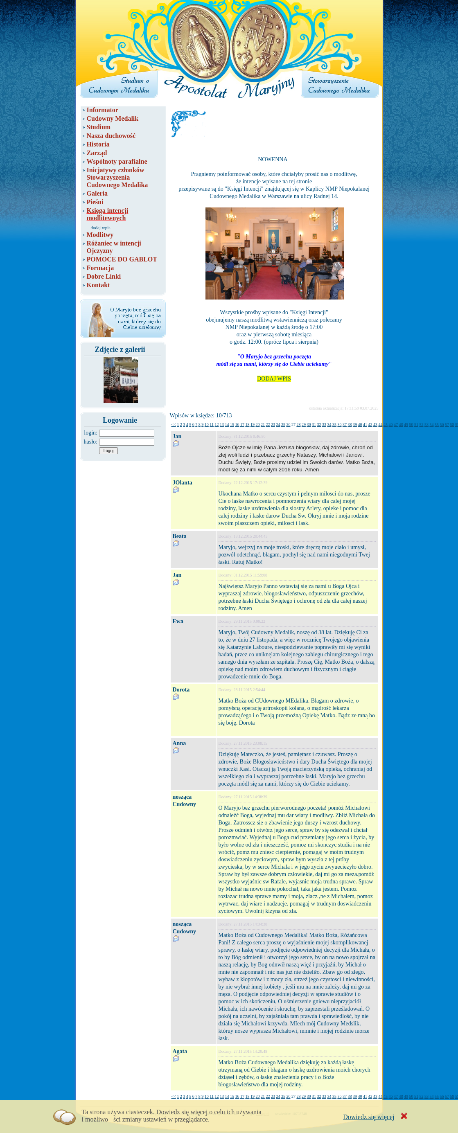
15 (232, 424)
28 (298, 424)
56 (442, 424)
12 (216, 424)
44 (380, 424)
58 (452, 424)
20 (257, 424)
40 (360, 424)
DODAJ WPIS (274, 379)
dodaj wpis (101, 227)
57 (447, 424)
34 (329, 424)
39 (355, 424)
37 (345, 424)
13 (222, 424)
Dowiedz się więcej (368, 1116)
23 (273, 424)
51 (416, 424)
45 (386, 424)
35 (334, 424)
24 (278, 424)
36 (339, 424)
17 (242, 424)
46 (390, 424)
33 (324, 424)
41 (365, 424)
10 (207, 424)
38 (349, 424)
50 (411, 424)
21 (263, 424)
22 (268, 424)
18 (247, 424)
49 (406, 424)
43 (375, 424)
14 (227, 424)
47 (396, 424)
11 (212, 424)
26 (288, 424)
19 (252, 424)
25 (283, 424)
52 (421, 424)
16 (237, 424)
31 (314, 424)
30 (309, 424)
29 (304, 424)
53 (426, 424)
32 (319, 424)
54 (431, 424)
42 (370, 424)
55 (437, 424)
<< (173, 424)
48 (401, 424)
